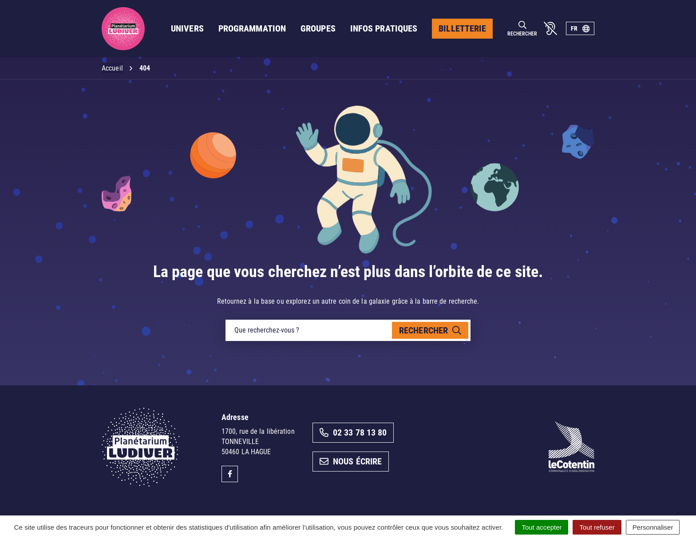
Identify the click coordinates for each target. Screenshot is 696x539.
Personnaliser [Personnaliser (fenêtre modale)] (653, 527)
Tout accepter (542, 527)
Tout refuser (596, 527)
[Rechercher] (522, 29)
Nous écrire (351, 461)
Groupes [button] (318, 28)
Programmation (252, 28)
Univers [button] (187, 28)
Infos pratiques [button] (384, 28)
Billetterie (462, 28)
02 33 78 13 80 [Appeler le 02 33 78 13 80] (353, 432)
